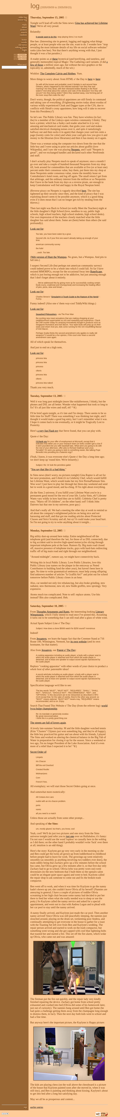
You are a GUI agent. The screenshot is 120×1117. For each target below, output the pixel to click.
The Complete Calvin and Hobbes (58, 73)
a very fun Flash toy (47, 430)
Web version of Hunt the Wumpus (49, 257)
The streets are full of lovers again (48, 722)
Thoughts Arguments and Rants (52, 611)
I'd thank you (41, 442)
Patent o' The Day (66, 650)
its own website (78, 641)
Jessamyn (41, 638)
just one (70, 836)
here (90, 79)
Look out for (36, 228)
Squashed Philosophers (46, 314)
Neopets (75, 149)
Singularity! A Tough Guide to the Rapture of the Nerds (74, 297)
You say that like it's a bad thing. (48, 469)
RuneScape (96, 271)
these (55, 59)
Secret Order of (38, 752)
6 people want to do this (46, 37)
